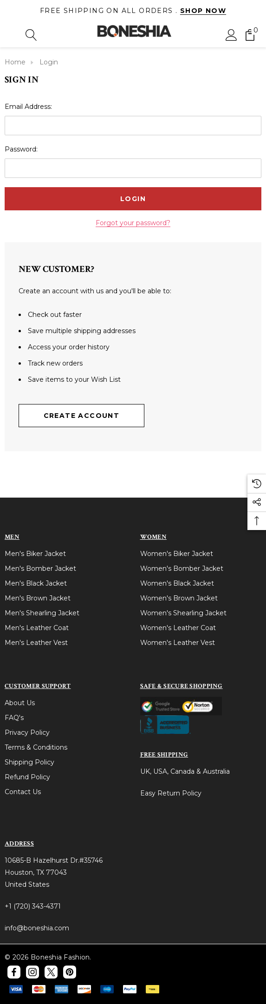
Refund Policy (27, 776)
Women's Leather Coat (178, 627)
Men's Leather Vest (36, 642)
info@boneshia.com (37, 927)
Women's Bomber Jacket (181, 568)
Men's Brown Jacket (38, 598)
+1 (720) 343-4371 (33, 906)
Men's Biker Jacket (35, 553)
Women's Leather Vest (177, 642)
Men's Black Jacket (36, 583)
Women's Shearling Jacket (183, 612)
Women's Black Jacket (177, 583)
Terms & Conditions (36, 747)
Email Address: (28, 106)
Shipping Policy (29, 762)
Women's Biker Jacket (176, 553)
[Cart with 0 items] (250, 34)
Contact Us (23, 791)
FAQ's (14, 717)
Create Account (82, 415)
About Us (20, 702)
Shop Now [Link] (203, 10)
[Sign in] (231, 34)
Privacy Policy (27, 732)
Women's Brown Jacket (179, 598)
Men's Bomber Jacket (40, 568)
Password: (21, 149)
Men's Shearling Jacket (42, 612)
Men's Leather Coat (37, 627)
